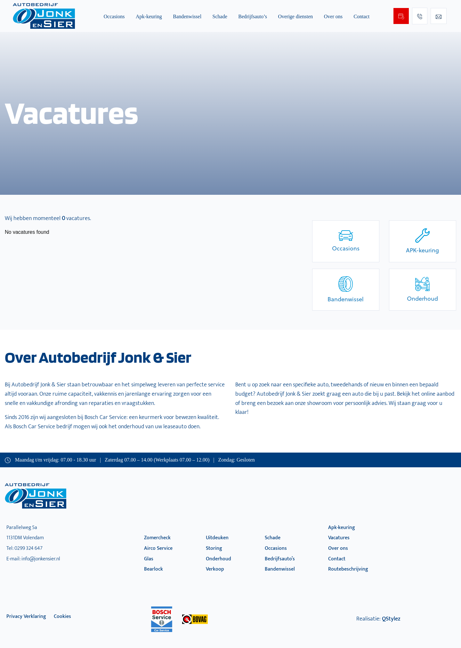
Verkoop (215, 569)
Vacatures (339, 537)
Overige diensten (295, 16)
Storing (214, 548)
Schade (220, 16)
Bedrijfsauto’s (252, 16)
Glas (148, 559)
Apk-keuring (149, 16)
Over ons (333, 16)
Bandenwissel (187, 16)
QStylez (391, 619)
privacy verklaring (26, 616)
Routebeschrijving (348, 569)
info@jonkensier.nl (40, 559)
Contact (361, 16)
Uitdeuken (217, 537)
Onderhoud (218, 559)
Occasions (114, 16)
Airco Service (158, 548)
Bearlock (153, 569)
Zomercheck (157, 537)
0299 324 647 (28, 548)
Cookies (62, 616)
